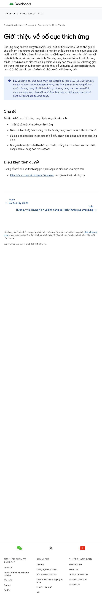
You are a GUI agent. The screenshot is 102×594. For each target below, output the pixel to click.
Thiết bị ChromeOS (78, 574)
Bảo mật (8, 580)
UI (42, 13)
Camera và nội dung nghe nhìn (49, 580)
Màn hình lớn (75, 564)
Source (7, 585)
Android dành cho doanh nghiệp (16, 573)
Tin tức (7, 590)
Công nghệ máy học (47, 569)
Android (8, 567)
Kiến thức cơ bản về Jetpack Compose (32, 175)
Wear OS (73, 569)
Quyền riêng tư (44, 587)
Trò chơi (40, 564)
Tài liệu (61, 25)
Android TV (74, 584)
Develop (9, 13)
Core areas (28, 13)
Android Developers (13, 25)
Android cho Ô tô (77, 579)
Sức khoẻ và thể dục (47, 574)
